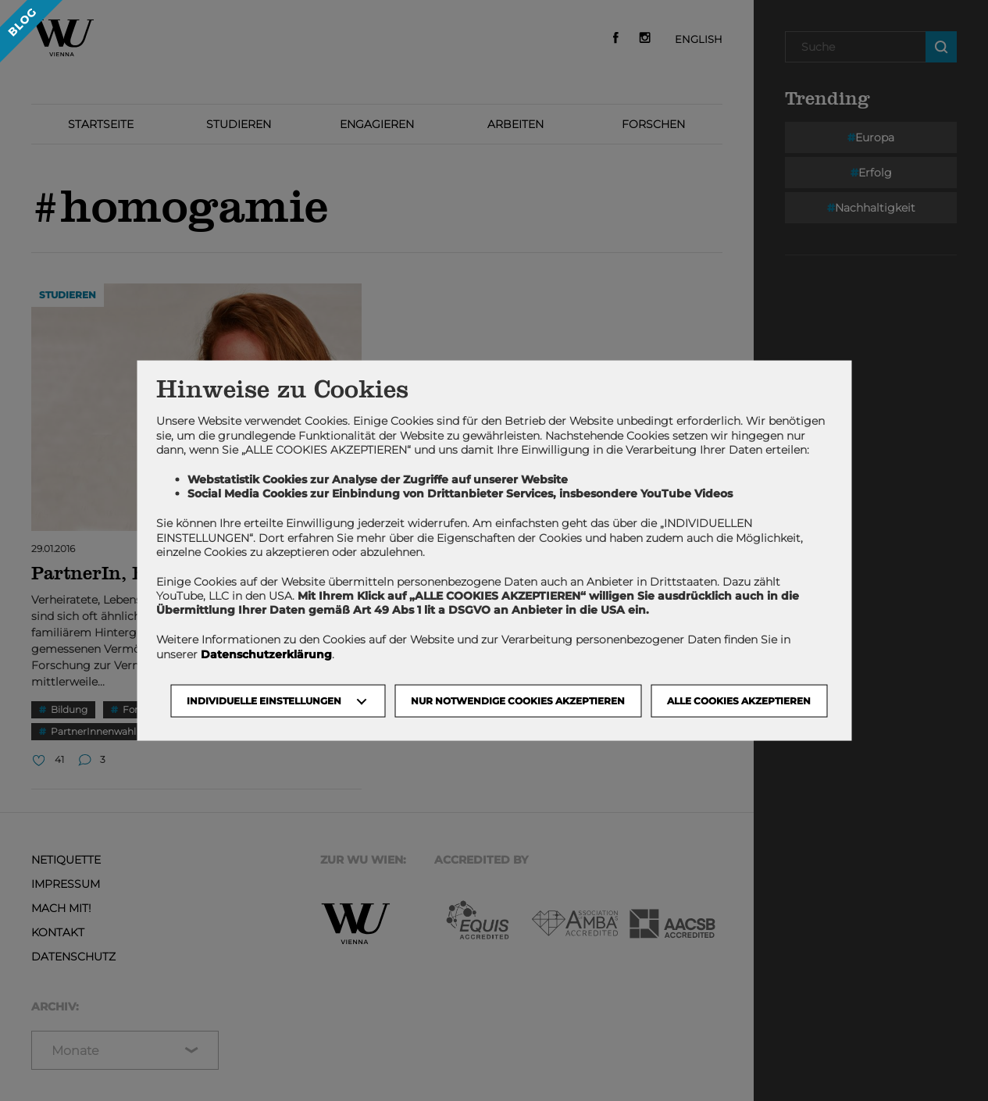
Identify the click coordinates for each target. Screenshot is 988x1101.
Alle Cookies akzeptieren (739, 700)
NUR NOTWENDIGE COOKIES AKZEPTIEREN (518, 700)
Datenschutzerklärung (266, 654)
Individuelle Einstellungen (264, 700)
